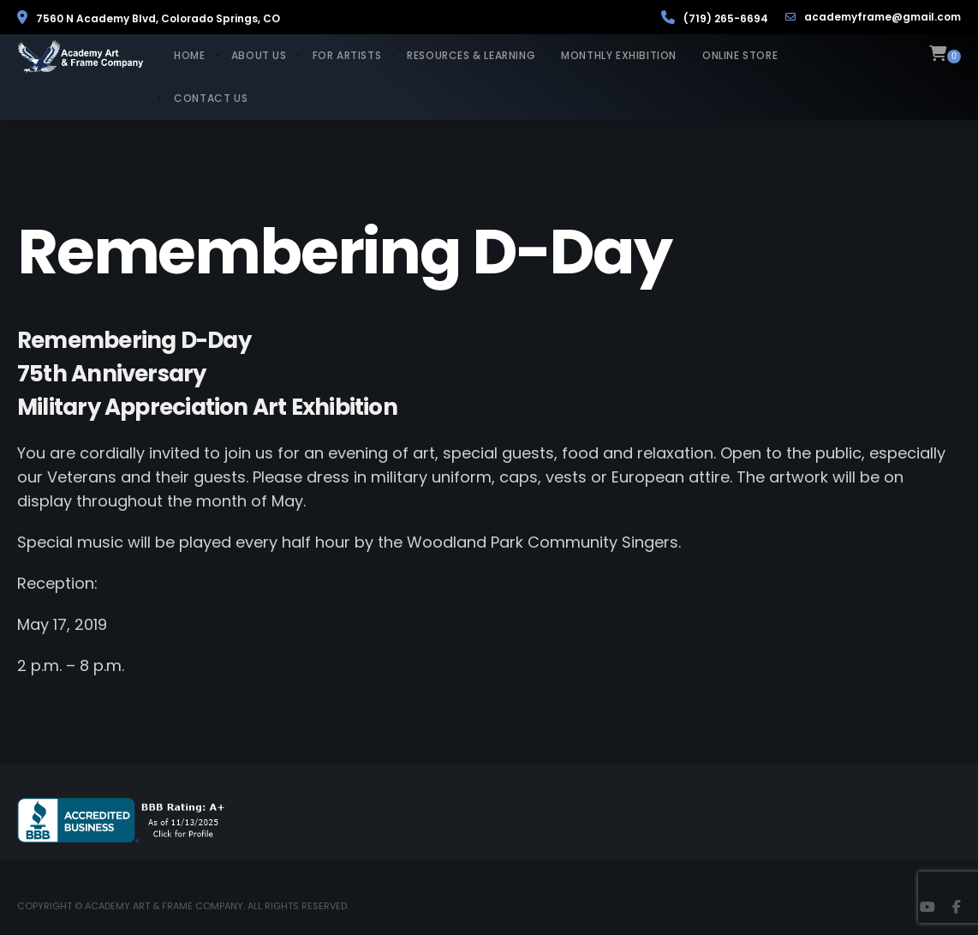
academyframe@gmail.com (873, 17)
